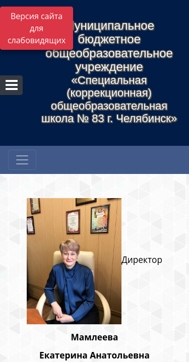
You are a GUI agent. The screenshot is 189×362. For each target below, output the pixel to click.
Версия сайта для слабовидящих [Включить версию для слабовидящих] (37, 28)
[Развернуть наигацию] (22, 160)
